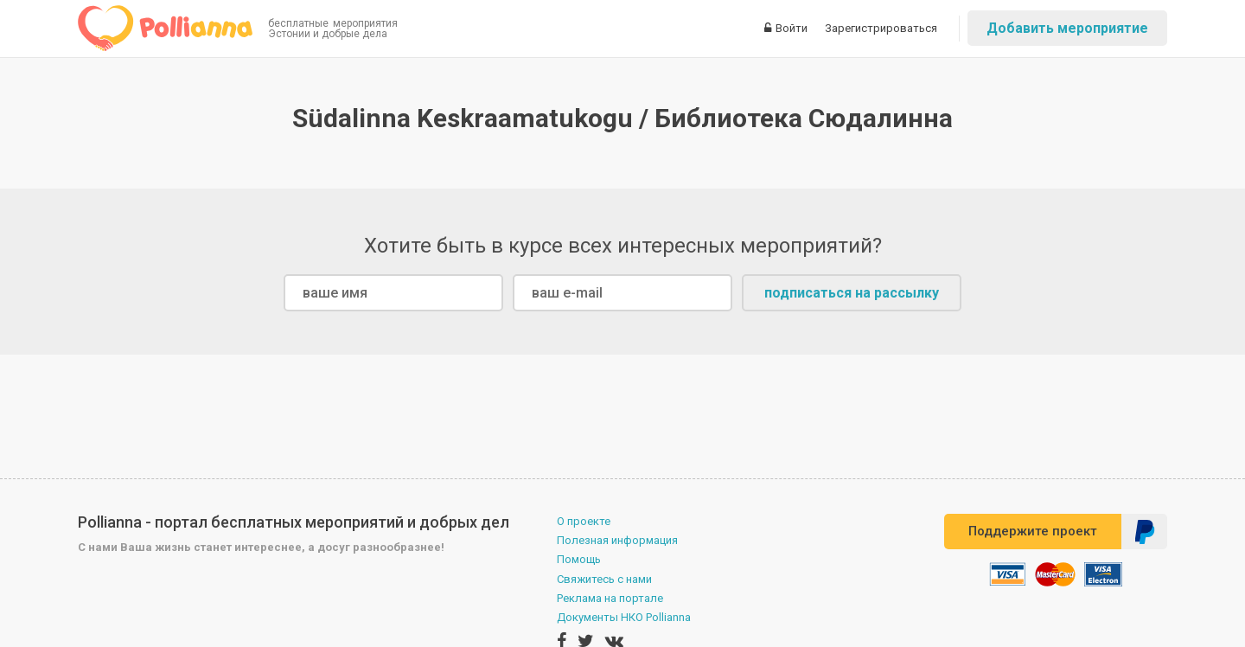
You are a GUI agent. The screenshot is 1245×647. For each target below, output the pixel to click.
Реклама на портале (610, 598)
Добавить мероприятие (1067, 28)
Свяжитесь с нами (604, 579)
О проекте (583, 521)
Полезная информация (617, 540)
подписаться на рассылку (851, 293)
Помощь (579, 559)
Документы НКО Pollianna (624, 617)
